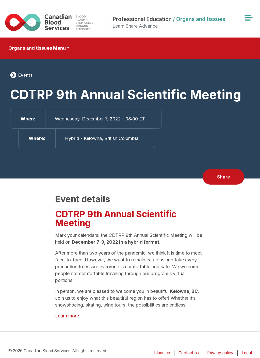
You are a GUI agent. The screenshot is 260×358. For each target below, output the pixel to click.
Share (223, 177)
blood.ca (162, 352)
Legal (247, 352)
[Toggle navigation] (248, 17)
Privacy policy (220, 352)
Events (25, 75)
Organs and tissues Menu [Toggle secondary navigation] (37, 48)
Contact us (188, 352)
